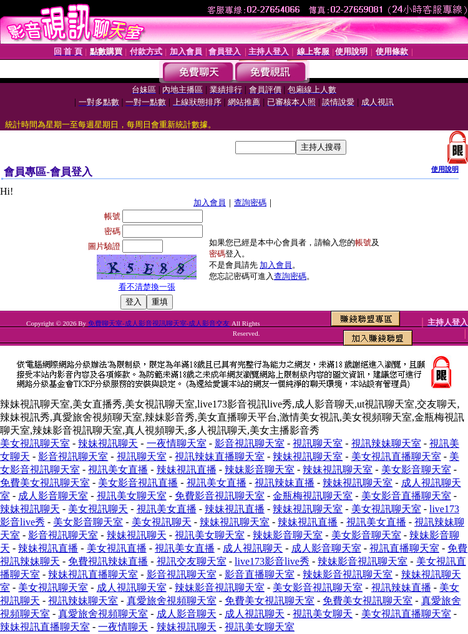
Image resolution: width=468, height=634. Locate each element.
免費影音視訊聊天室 (220, 495)
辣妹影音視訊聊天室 (362, 561)
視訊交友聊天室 (192, 561)
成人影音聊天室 (53, 495)
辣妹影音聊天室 (260, 469)
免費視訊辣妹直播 (108, 561)
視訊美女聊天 (323, 613)
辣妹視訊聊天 (108, 443)
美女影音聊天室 (416, 469)
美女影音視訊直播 (138, 482)
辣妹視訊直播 (187, 469)
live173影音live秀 (272, 561)
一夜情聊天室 (177, 443)
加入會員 (209, 202)
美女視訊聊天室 (35, 443)
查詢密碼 (250, 202)
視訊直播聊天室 (404, 548)
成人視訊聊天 (253, 548)
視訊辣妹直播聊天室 (220, 456)
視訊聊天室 (318, 443)
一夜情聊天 (123, 627)
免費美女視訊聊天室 (45, 482)
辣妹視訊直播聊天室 (93, 574)
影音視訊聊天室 (250, 443)
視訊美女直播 (118, 469)
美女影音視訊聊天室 (318, 587)
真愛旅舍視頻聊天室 (172, 600)
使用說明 (445, 169)
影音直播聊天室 (260, 574)
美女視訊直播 (117, 548)
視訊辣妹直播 (284, 482)
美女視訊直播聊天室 (396, 456)
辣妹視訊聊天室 (308, 456)
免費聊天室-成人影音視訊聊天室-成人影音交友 (159, 323)
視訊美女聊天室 (132, 495)
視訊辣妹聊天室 (386, 443)
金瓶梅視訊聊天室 (313, 495)
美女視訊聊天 (98, 509)
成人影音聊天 (187, 613)
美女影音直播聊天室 (406, 495)
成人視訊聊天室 (132, 587)
